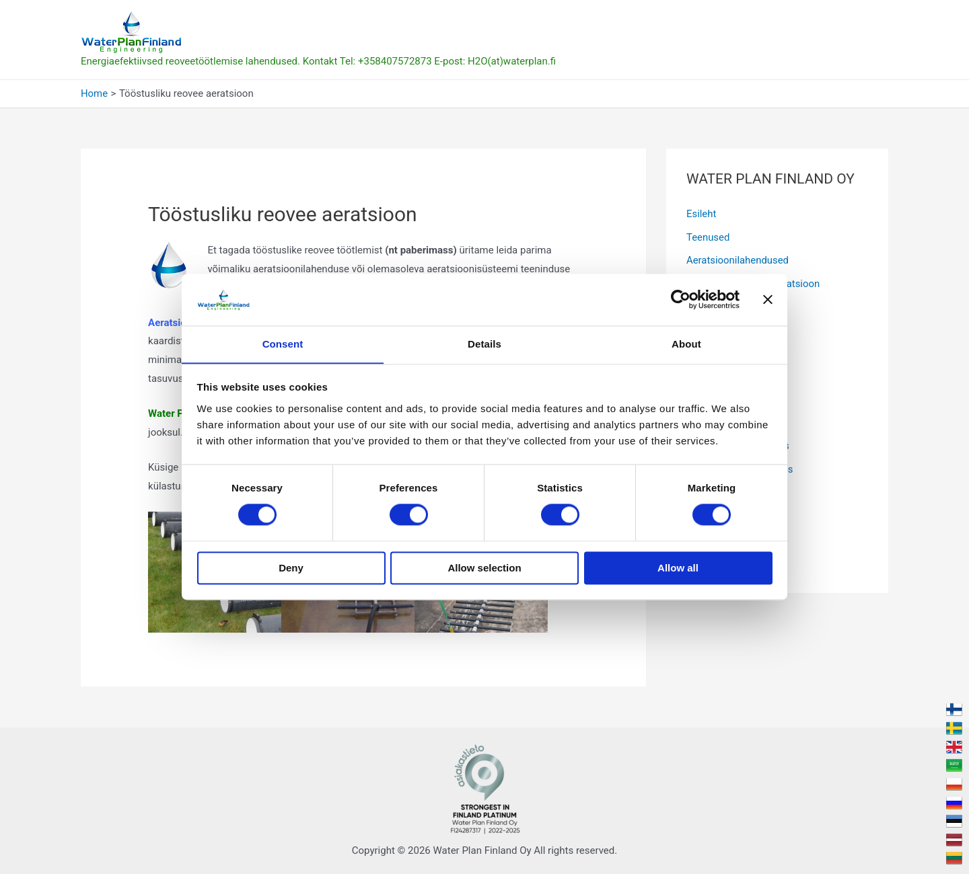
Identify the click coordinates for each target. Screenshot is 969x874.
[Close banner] (768, 299)
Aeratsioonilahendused (737, 259)
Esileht (701, 214)
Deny (291, 568)
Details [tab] (484, 344)
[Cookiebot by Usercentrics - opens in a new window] (681, 299)
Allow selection (484, 568)
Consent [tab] (282, 344)
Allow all (677, 568)
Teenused (708, 237)
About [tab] (686, 344)
